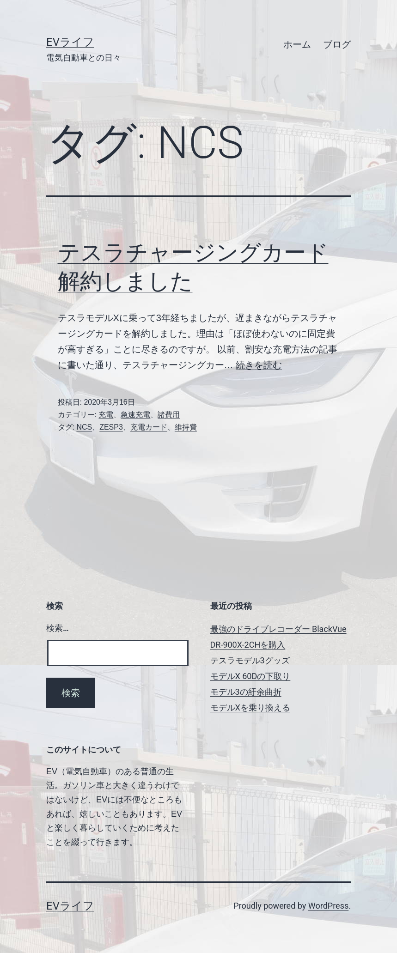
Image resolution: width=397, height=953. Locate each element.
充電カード (148, 427)
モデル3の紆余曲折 (245, 692)
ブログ (337, 44)
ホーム (297, 44)
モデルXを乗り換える (250, 707)
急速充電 (135, 415)
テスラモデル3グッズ (250, 660)
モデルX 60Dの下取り (250, 676)
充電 (105, 415)
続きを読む (259, 365)
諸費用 (169, 415)
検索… (57, 628)
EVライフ (70, 42)
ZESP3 (111, 427)
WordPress (328, 906)
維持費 (186, 427)
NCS (84, 427)
